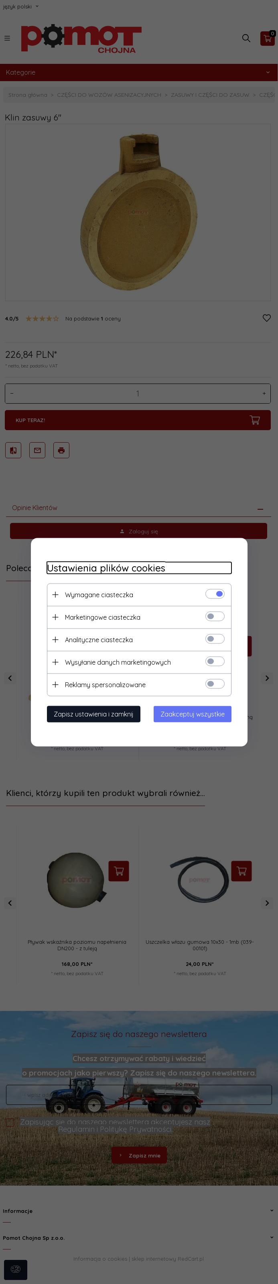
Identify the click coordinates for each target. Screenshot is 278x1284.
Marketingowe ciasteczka (102, 617)
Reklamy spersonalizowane (105, 684)
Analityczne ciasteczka (99, 639)
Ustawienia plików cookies (106, 568)
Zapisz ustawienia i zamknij (94, 714)
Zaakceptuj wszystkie (192, 714)
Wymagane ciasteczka (99, 594)
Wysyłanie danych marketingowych (118, 662)
